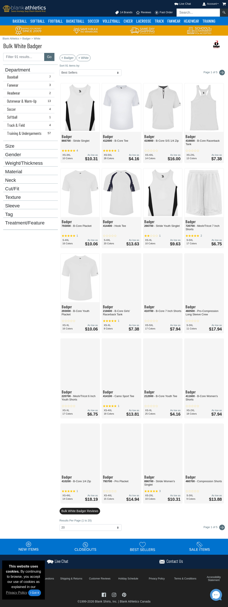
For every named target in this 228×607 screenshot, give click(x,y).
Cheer (128, 21)
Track (159, 21)
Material (13, 171)
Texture (13, 197)
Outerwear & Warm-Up (30, 101)
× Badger (67, 58)
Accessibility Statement (214, 579)
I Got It (34, 592)
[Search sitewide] (198, 13)
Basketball (75, 21)
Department (17, 70)
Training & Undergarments (30, 133)
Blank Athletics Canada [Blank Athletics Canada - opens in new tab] (135, 601)
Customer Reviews (100, 578)
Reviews (143, 12)
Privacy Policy (16, 592)
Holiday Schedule (128, 578)
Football (55, 21)
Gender (13, 154)
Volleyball (111, 21)
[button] (179, 3)
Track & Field (30, 125)
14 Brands (123, 12)
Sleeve (12, 206)
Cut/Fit (12, 188)
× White (83, 58)
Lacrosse (143, 21)
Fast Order (164, 12)
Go (49, 57)
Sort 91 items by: (70, 65)
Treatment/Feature (25, 223)
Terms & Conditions (185, 578)
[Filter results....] (23, 57)
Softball (37, 21)
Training (208, 21)
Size (10, 146)
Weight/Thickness (24, 163)
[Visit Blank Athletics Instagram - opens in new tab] (114, 594)
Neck (10, 180)
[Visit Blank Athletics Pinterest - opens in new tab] (124, 594)
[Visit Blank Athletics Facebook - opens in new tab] (104, 594)
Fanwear (173, 21)
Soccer (93, 21)
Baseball (20, 21)
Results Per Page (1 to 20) (76, 520)
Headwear (191, 21)
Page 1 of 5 (214, 527)
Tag (9, 214)
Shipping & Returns (71, 578)
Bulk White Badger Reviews (79, 511)
